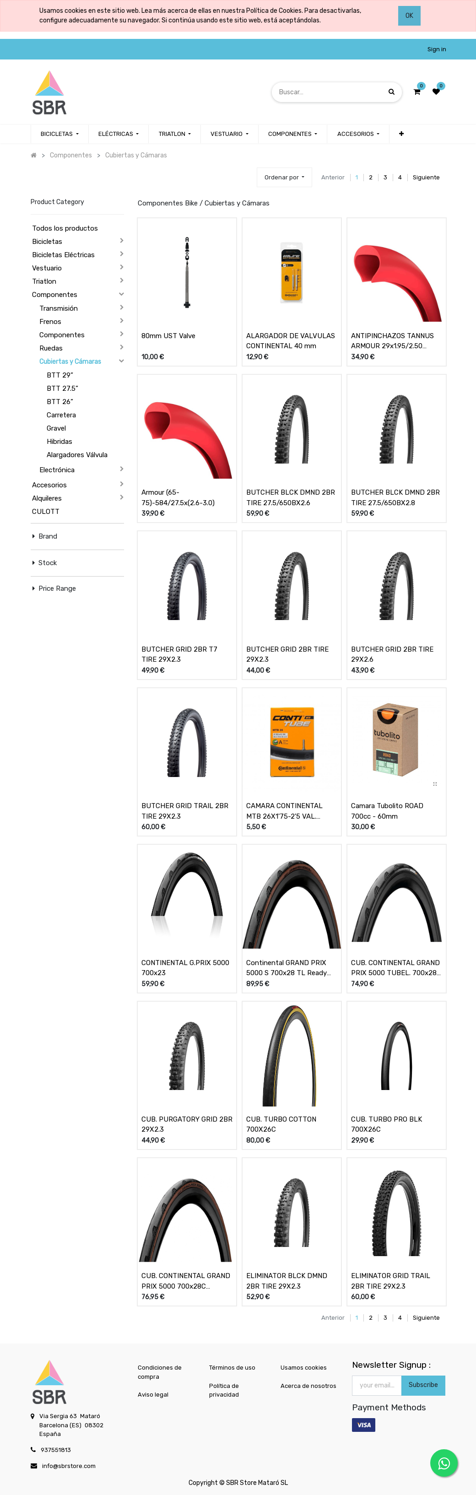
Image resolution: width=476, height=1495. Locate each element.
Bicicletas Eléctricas (63, 255)
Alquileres (47, 498)
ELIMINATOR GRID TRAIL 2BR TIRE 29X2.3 (390, 1281)
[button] (401, 134)
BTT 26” (60, 402)
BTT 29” (60, 375)
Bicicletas (47, 241)
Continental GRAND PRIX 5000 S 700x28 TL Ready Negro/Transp (286, 968)
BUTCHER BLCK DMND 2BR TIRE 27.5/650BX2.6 (290, 497)
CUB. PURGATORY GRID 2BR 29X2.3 (187, 1124)
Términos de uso (232, 1367)
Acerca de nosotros (308, 1385)
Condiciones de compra (160, 1372)
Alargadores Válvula (77, 455)
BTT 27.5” (62, 388)
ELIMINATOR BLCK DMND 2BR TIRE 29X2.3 (286, 1281)
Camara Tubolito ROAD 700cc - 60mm (387, 811)
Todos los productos (65, 228)
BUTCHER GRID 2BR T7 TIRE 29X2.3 (179, 654)
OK (409, 16)
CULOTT (46, 511)
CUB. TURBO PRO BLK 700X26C (386, 1124)
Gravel (56, 428)
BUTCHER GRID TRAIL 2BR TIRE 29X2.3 (184, 811)
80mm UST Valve (168, 336)
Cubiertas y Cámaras (70, 362)
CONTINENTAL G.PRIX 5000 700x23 (185, 968)
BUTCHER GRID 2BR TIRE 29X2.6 (392, 654)
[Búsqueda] (391, 92)
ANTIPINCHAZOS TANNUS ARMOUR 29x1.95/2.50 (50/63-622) (392, 341)
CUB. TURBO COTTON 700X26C (281, 1124)
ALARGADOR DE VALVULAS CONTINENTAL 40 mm (290, 341)
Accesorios (49, 485)
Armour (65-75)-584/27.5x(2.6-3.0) (178, 497)
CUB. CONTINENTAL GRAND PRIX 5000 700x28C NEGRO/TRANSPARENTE (185, 1281)
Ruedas (51, 348)
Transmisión (58, 308)
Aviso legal (153, 1394)
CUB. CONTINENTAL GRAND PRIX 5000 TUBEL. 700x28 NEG (395, 968)
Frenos (50, 322)
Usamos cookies (304, 1367)
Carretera (61, 415)
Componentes (54, 295)
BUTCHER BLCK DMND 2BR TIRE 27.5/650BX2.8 (395, 497)
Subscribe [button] (423, 1385)
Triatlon (44, 281)
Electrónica (57, 470)
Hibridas (59, 441)
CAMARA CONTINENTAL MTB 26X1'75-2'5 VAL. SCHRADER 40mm (284, 811)
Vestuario (47, 268)
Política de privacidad (224, 1390)
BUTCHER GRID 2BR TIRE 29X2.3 (287, 654)
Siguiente (426, 177)
